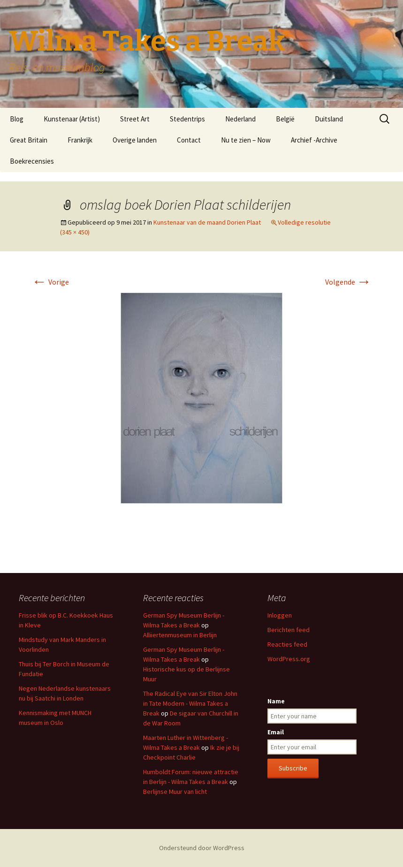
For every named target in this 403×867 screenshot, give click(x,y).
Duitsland (329, 118)
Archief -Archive (314, 140)
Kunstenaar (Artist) (72, 118)
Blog (16, 118)
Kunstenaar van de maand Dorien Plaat (207, 222)
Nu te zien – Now (246, 140)
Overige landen (135, 140)
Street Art (135, 118)
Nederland (240, 118)
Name (276, 701)
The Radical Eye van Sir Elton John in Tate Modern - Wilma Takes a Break (190, 703)
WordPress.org (288, 659)
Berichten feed (288, 630)
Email (275, 732)
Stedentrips (187, 118)
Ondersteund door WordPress (201, 848)
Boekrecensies (32, 161)
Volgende (348, 281)
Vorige (50, 281)
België (285, 118)
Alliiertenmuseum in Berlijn (180, 635)
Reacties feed (287, 644)
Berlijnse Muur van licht (175, 791)
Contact (189, 140)
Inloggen (279, 615)
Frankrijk (80, 140)
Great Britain (28, 140)
